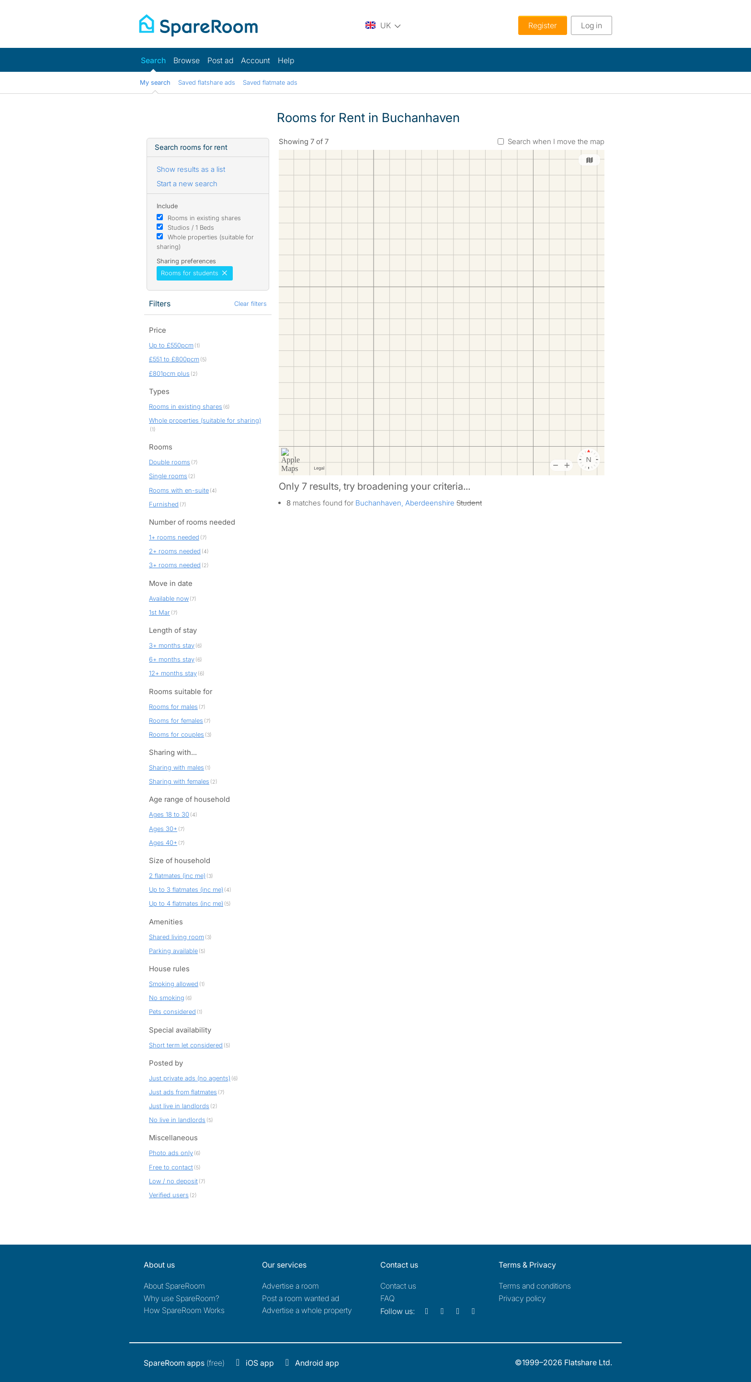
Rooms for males (173, 706)
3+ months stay (171, 645)
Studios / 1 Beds (191, 227)
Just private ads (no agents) (189, 1078)
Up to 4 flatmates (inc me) (186, 903)
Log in (591, 25)
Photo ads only (171, 1153)
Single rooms (168, 476)
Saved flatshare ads (206, 82)
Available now (169, 598)
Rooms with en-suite (179, 490)
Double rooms (169, 462)
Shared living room (176, 937)
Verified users (169, 1195)
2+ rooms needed (175, 551)
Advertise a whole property (307, 1310)
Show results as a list (191, 169)
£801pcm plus (169, 373)
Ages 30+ (163, 828)
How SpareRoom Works (184, 1310)
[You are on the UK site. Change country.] (383, 25)
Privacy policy (522, 1298)
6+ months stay (171, 659)
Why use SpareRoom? (181, 1298)
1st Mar (159, 612)
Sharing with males (176, 767)
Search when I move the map (556, 141)
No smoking (166, 997)
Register (542, 25)
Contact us (398, 1286)
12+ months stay (173, 673)
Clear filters (250, 303)
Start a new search (187, 183)
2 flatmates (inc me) (177, 875)
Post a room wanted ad (300, 1298)
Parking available (173, 951)
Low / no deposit (173, 1181)
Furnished (164, 504)
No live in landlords (177, 1120)
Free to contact (171, 1167)
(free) (184, 1363)
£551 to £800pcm (174, 359)
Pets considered (172, 1011)
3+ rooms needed (175, 565)
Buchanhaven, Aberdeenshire (405, 502)
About (174, 1286)
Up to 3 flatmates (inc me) (186, 889)
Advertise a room (290, 1286)
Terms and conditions (535, 1286)
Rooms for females (176, 720)
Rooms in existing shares (204, 218)
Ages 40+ (163, 842)
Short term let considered (186, 1045)
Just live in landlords (179, 1106)
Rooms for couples (176, 734)
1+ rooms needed (174, 537)
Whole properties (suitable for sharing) (205, 420)
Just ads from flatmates (183, 1092)
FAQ (387, 1298)
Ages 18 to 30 (169, 814)
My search (155, 82)
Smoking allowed (173, 984)
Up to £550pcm (171, 345)
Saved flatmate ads (270, 82)
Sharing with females (179, 781)
